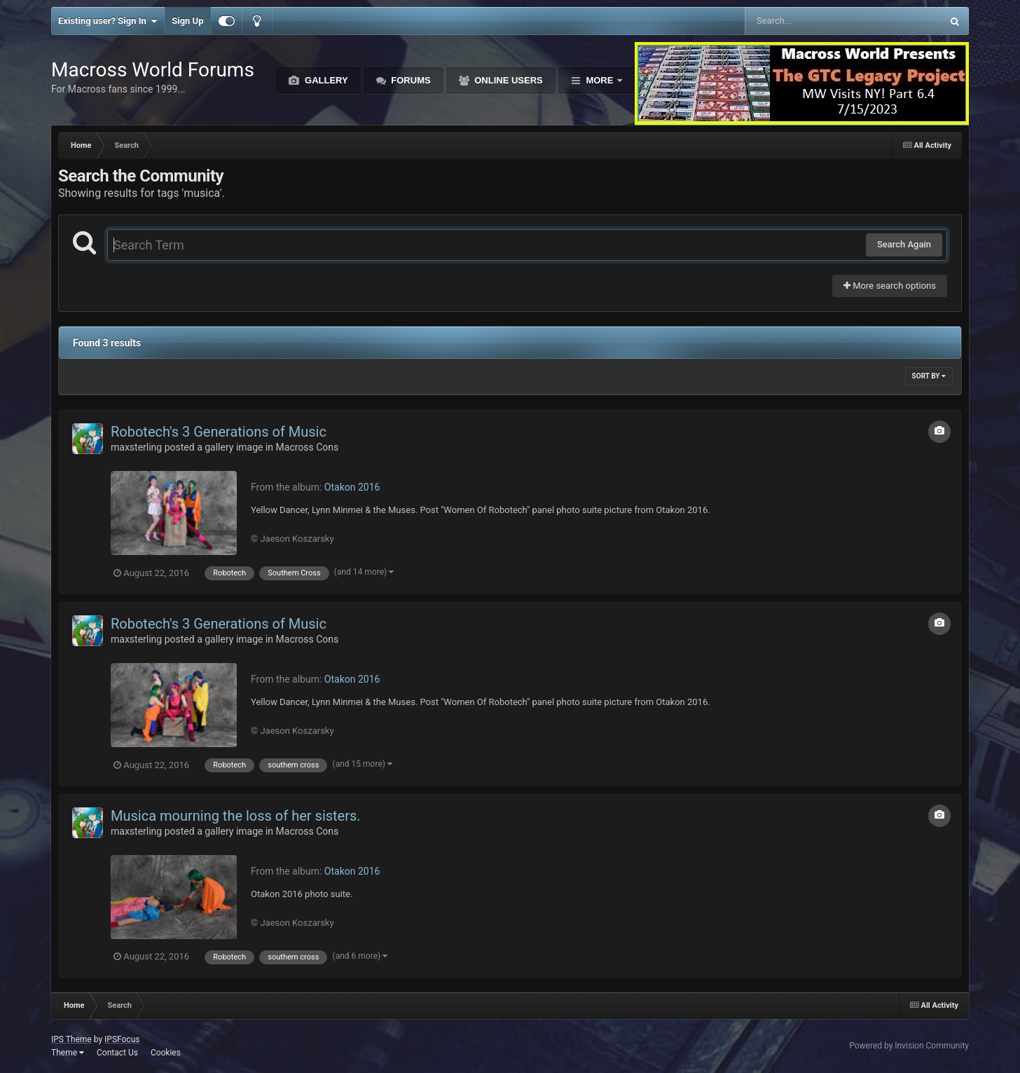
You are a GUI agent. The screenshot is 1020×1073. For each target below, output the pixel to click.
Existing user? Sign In (107, 21)
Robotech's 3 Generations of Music (218, 431)
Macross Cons (307, 447)
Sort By (929, 376)
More (600, 80)
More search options (889, 285)
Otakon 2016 (352, 487)
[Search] (808, 21)
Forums (410, 80)
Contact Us (117, 1053)
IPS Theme (71, 1039)
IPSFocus (121, 1039)
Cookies (166, 1053)
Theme (67, 1053)
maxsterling (136, 447)
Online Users (507, 80)
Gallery (324, 80)
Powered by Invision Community (909, 1046)
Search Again (904, 244)
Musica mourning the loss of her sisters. (236, 815)
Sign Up (187, 20)
